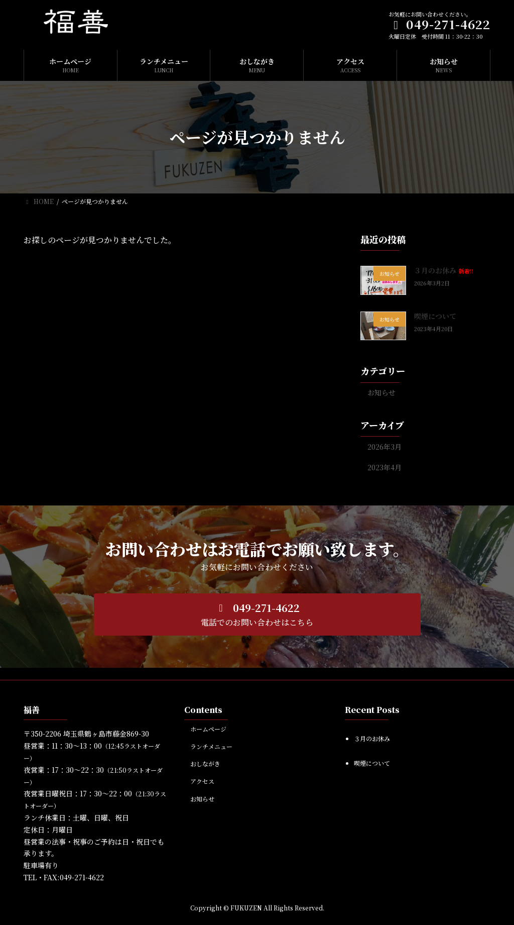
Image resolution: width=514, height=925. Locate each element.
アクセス (202, 781)
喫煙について (435, 316)
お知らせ (381, 392)
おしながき (205, 763)
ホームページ (208, 729)
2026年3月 (384, 447)
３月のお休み (443, 270)
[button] (257, 614)
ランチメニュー (211, 746)
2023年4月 (384, 467)
